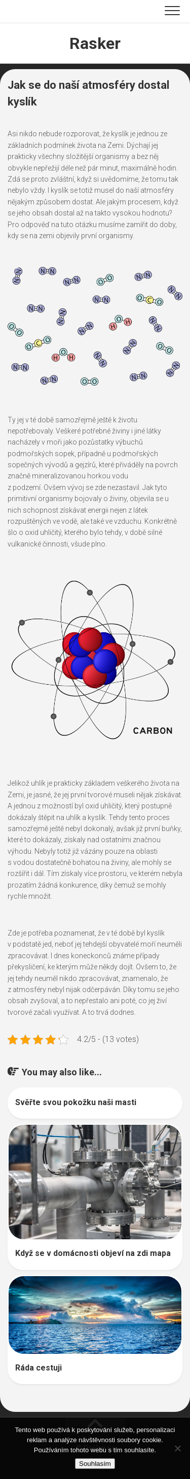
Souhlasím (95, 1463)
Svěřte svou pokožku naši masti (75, 1102)
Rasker (95, 43)
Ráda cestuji (38, 1368)
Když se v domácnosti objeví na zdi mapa (93, 1253)
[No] (177, 1448)
